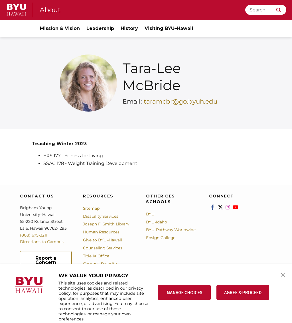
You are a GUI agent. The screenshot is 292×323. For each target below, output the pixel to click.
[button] (282, 274)
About (50, 10)
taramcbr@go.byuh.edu (181, 101)
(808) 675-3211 (34, 235)
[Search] (265, 10)
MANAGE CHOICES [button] (184, 292)
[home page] (17, 10)
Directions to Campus (42, 241)
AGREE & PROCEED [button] (242, 292)
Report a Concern (45, 260)
